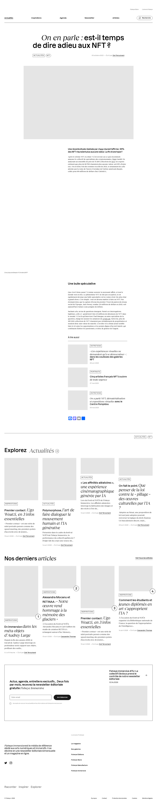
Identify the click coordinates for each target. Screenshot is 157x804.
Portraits (95, 372)
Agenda (63, 18)
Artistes (116, 18)
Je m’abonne (62, 697)
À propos (94, 798)
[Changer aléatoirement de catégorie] (44, 450)
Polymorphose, (58, 519)
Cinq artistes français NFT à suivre (108, 378)
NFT (48, 55)
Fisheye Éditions (77, 754)
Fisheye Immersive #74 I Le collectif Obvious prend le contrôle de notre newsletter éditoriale (128, 675)
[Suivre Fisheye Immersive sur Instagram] (11, 763)
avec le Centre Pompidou (107, 401)
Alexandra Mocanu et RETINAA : (56, 608)
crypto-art (106, 319)
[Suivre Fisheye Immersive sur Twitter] (5, 763)
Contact (104, 798)
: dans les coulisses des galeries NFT (108, 355)
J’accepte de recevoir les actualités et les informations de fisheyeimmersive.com (37, 703)
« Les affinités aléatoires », (97, 490)
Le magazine (76, 744)
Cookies (134, 798)
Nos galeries (76, 749)
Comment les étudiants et (135, 607)
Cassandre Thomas (68, 636)
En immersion (20, 631)
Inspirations (36, 18)
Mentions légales (147, 798)
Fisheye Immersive (78, 771)
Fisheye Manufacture (79, 765)
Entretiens (96, 346)
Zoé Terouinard (118, 55)
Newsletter (89, 18)
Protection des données (119, 798)
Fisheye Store (134, 9)
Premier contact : (19, 514)
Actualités (8, 18)
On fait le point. (134, 496)
